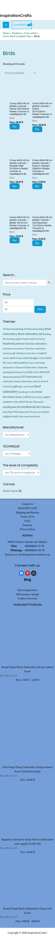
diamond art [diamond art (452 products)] (9, 367)
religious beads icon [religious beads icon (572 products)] (13, 416)
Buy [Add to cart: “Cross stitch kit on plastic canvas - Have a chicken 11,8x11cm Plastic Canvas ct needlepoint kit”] (37, 186)
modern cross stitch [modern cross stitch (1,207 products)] (14, 401)
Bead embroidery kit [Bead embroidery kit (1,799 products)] (30, 334)
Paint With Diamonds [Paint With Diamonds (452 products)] (18, 411)
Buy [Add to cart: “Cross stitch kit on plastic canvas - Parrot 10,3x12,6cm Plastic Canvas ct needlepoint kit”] (37, 129)
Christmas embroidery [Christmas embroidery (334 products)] (35, 348)
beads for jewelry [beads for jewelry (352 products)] (37, 339)
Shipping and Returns (27, 512)
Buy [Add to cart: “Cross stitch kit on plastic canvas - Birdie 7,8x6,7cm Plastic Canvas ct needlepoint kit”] (14, 240)
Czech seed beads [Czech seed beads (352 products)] (36, 362)
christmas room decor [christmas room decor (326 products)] (26, 353)
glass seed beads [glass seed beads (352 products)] (26, 386)
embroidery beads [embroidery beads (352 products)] (11, 381)
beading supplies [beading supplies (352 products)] (14, 339)
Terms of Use (27, 516)
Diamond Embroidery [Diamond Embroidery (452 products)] (26, 367)
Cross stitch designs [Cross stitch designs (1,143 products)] (27, 358)
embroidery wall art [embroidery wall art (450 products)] (30, 381)
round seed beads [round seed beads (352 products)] (32, 416)
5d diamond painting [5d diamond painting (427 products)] (34, 328)
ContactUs (27, 504)
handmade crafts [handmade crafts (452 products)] (26, 391)
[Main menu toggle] (6, 25)
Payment (27, 525)
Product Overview (27, 598)
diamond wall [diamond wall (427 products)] (21, 372)
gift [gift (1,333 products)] (16, 386)
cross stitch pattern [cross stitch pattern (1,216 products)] (17, 362)
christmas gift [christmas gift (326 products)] (9, 353)
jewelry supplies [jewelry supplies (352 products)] (42, 397)
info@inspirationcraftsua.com (34, 554)
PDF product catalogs (27, 594)
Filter (40, 309)
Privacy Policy (27, 529)
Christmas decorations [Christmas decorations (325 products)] (13, 348)
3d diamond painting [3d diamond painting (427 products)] (13, 328)
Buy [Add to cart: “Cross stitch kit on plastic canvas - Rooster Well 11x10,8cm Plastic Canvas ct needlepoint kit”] (14, 186)
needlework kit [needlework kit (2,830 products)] (30, 407)
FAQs (27, 520)
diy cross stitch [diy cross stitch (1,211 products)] (37, 372)
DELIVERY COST (27, 508)
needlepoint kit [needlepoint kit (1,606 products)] (12, 407)
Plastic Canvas (10, 490)
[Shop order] (19, 73)
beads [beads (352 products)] (25, 339)
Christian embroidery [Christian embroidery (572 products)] (36, 343)
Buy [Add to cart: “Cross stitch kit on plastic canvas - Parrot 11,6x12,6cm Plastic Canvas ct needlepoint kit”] (14, 126)
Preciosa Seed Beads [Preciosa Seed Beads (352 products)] (39, 412)
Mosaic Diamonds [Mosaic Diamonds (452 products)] (34, 401)
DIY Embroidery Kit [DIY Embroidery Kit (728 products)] (31, 376)
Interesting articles (28, 590)
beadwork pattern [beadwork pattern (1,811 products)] (13, 343)
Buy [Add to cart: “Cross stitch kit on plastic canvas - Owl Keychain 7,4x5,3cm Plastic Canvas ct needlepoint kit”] (37, 243)
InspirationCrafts (16, 15)
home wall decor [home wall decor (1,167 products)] (25, 397)
